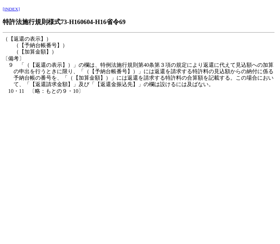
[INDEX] (11, 9)
